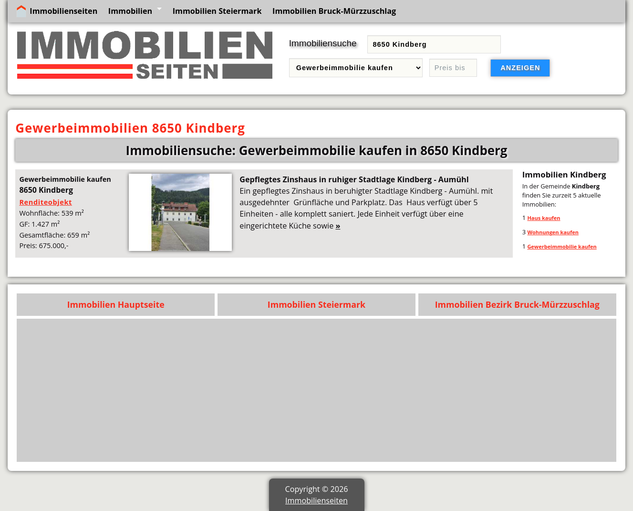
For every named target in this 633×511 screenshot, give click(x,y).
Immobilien (130, 11)
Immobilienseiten (63, 11)
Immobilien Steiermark (217, 11)
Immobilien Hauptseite (116, 304)
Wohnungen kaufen (553, 232)
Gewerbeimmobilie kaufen (561, 246)
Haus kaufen (543, 217)
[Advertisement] (325, 390)
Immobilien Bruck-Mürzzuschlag (334, 11)
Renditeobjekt (45, 202)
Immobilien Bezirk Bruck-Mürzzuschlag (517, 304)
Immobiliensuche (323, 43)
